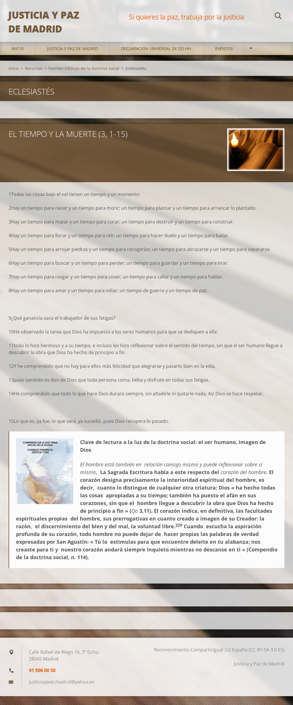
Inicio (17, 57)
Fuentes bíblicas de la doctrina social (83, 77)
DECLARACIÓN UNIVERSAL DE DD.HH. (156, 57)
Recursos (33, 77)
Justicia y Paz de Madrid (72, 57)
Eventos (224, 57)
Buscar (278, 16)
